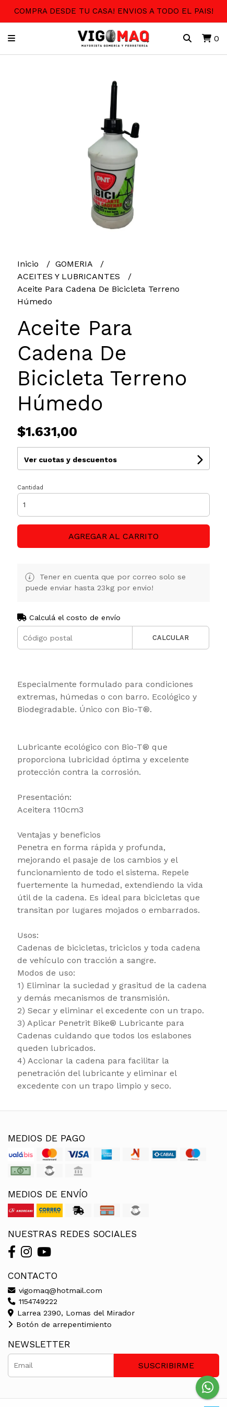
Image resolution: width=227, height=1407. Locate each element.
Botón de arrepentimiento (60, 1324)
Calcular (170, 638)
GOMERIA (75, 264)
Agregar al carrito (113, 536)
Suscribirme (166, 1365)
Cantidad (30, 487)
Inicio (29, 264)
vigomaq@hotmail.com (55, 1290)
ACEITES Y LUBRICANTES (70, 276)
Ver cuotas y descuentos (70, 459)
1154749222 (32, 1301)
